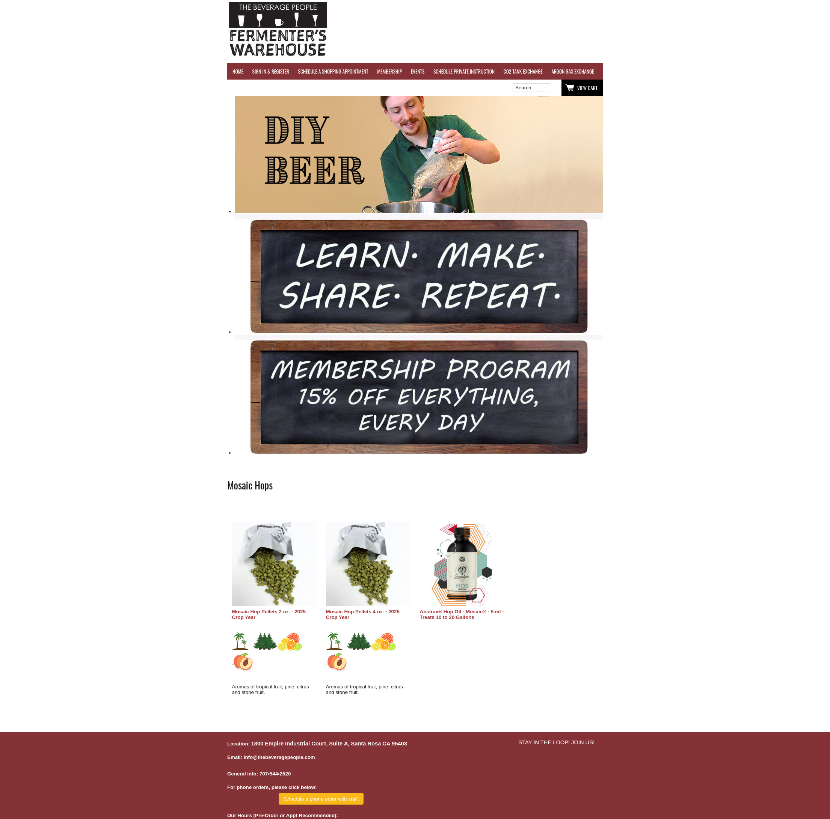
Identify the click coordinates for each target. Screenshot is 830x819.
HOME (237, 71)
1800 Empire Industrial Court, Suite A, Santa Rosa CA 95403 (329, 744)
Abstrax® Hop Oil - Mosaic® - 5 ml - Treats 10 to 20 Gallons (462, 614)
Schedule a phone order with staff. (321, 799)
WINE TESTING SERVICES (625, 71)
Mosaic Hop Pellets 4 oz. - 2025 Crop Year (363, 614)
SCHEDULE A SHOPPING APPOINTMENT (333, 71)
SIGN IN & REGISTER (270, 71)
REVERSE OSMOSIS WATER (680, 71)
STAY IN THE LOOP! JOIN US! (556, 742)
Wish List (291, 88)
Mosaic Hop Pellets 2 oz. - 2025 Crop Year (269, 614)
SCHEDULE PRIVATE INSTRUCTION (464, 71)
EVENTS (417, 71)
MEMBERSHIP (389, 71)
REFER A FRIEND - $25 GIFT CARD (743, 71)
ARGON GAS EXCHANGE (572, 71)
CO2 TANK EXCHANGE (523, 71)
